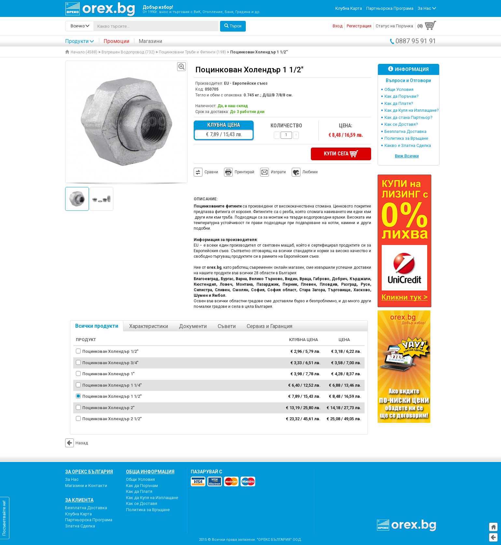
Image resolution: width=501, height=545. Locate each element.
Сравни (211, 172)
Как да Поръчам (142, 485)
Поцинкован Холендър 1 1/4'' (112, 385)
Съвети (227, 326)
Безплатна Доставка (405, 131)
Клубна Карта (348, 8)
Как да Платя (139, 491)
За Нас (71, 479)
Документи (193, 326)
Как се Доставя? (401, 124)
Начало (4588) (81, 52)
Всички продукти (96, 326)
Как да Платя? (398, 103)
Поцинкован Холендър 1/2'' (110, 351)
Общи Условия (398, 89)
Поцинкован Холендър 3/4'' (110, 362)
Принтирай (239, 172)
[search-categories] (79, 26)
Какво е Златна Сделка (407, 145)
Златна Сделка (80, 525)
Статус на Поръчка (394, 25)
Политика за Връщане (406, 138)
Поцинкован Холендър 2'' (108, 407)
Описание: (205, 199)
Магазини (150, 41)
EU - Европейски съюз (246, 83)
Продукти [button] (79, 41)
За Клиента (79, 500)
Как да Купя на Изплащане (152, 497)
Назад (76, 442)
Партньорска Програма (389, 8)
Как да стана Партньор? (408, 117)
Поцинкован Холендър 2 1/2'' (112, 418)
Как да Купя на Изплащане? (411, 110)
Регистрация (359, 25)
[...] (155, 26)
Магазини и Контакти (86, 485)
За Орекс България (89, 471)
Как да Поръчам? (401, 96)
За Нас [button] (427, 8)
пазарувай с (206, 471)
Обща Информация (150, 471)
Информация (408, 69)
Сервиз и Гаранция (269, 326)
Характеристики (148, 326)
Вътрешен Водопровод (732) (128, 52)
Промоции (116, 41)
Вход (337, 25)
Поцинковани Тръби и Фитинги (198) (192, 52)
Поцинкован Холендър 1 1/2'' (112, 396)
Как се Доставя (141, 503)
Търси (233, 25)
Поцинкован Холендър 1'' (108, 373)
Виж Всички (407, 155)
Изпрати (278, 172)
